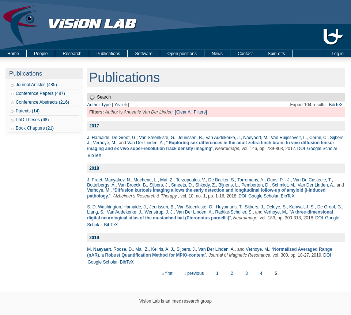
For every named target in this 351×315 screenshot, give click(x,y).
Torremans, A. (250, 180)
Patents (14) (27, 111)
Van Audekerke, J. (223, 137)
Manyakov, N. (118, 180)
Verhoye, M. (104, 142)
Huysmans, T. (229, 207)
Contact (245, 53)
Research (72, 53)
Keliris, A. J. (162, 249)
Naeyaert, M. (255, 137)
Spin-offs (276, 53)
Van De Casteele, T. (312, 180)
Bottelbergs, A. (101, 185)
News (217, 53)
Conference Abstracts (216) (42, 102)
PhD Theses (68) (32, 119)
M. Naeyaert (99, 249)
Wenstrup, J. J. (159, 212)
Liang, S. (95, 212)
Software (143, 53)
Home (13, 53)
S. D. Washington (104, 207)
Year (118, 104)
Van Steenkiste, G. (157, 137)
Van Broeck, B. (132, 185)
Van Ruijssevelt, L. (289, 137)
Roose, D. (123, 249)
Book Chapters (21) (35, 128)
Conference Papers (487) (40, 93)
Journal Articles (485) (36, 84)
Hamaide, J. (135, 207)
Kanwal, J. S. (302, 207)
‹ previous (194, 273)
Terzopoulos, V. (191, 180)
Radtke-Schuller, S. (234, 212)
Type (106, 104)
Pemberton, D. (255, 185)
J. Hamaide (98, 137)
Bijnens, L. (228, 185)
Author (93, 104)
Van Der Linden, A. (145, 142)
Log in (338, 53)
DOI (301, 148)
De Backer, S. (221, 180)
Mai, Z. (167, 180)
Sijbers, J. (159, 185)
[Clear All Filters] (191, 112)
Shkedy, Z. (205, 185)
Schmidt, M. (283, 185)
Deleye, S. (277, 207)
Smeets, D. (182, 185)
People (41, 53)
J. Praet (94, 180)
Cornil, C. (318, 137)
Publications (108, 53)
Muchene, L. (145, 180)
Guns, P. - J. (279, 180)
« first (167, 273)
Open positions (182, 53)
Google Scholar (322, 148)
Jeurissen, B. (190, 137)
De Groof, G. (124, 137)
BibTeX (336, 104)
